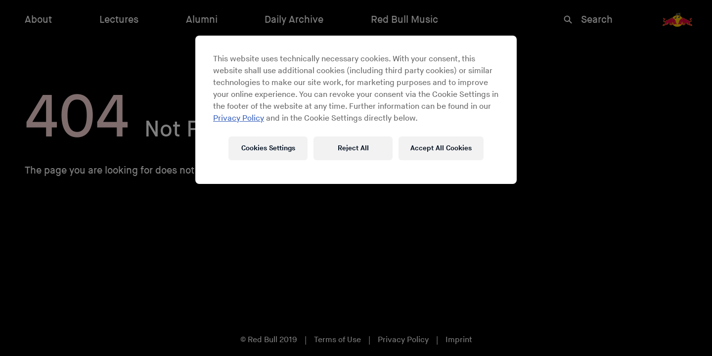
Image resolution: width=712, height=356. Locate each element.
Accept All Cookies (441, 148)
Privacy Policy (238, 118)
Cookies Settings (268, 148)
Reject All (353, 148)
